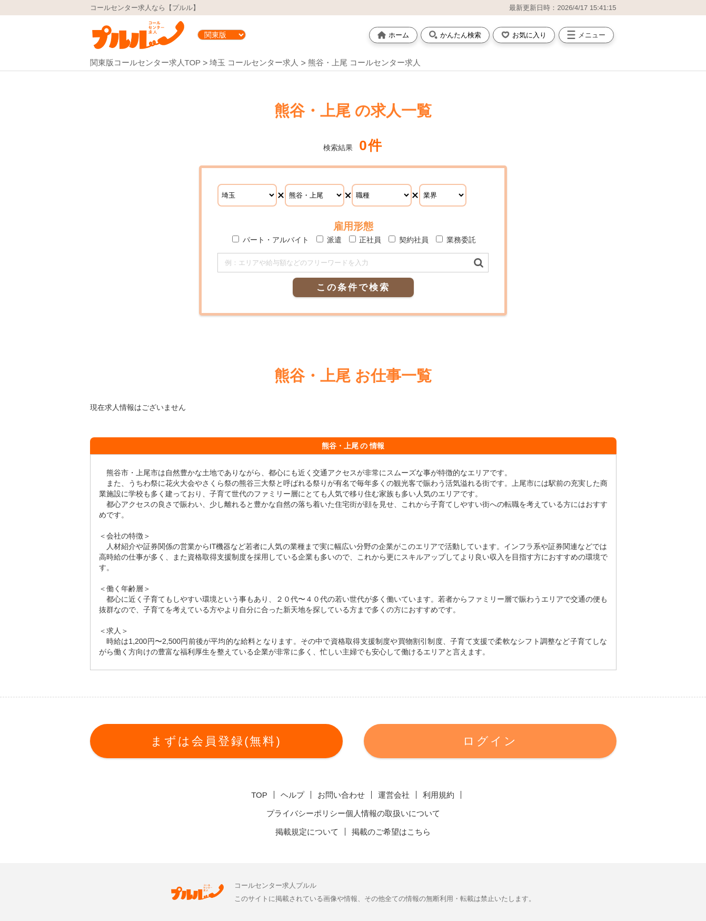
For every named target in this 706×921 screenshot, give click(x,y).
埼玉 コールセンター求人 (255, 62)
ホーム (393, 35)
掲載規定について (307, 832)
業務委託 (456, 240)
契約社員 (409, 240)
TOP (259, 795)
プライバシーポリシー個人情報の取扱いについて (353, 813)
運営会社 (394, 795)
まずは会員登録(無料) (216, 741)
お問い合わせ (341, 795)
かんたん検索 (455, 35)
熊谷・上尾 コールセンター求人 (364, 62)
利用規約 (438, 795)
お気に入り (523, 35)
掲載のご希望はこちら (391, 832)
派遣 (329, 240)
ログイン (490, 741)
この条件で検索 (353, 287)
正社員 (365, 240)
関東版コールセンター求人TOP (145, 62)
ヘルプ (292, 795)
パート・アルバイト (270, 240)
